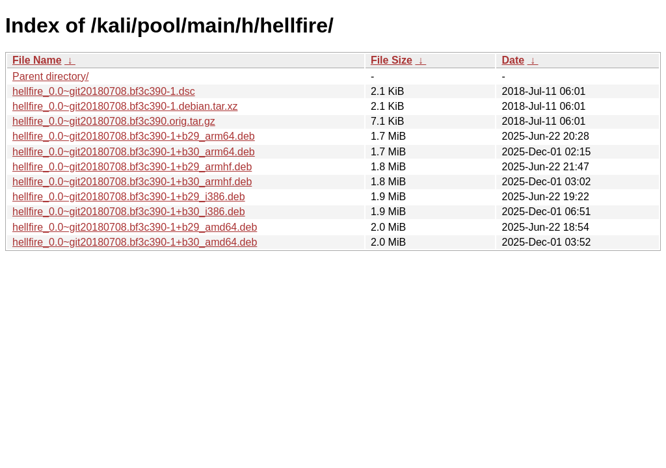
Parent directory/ (50, 76)
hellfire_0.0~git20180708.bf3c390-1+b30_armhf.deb (132, 181)
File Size (391, 60)
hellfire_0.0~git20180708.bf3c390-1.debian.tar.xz (124, 106)
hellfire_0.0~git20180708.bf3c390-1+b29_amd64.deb (134, 227)
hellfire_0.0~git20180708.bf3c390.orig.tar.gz (113, 121)
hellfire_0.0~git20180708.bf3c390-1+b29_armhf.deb (132, 166)
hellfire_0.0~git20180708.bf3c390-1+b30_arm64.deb (133, 151)
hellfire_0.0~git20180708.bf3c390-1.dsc (103, 91)
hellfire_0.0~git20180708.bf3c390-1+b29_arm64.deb (133, 136)
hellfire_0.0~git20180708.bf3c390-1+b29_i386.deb (128, 196)
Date (512, 60)
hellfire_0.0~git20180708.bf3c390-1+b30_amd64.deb (134, 242)
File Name (37, 60)
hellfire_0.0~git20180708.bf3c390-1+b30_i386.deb (128, 211)
